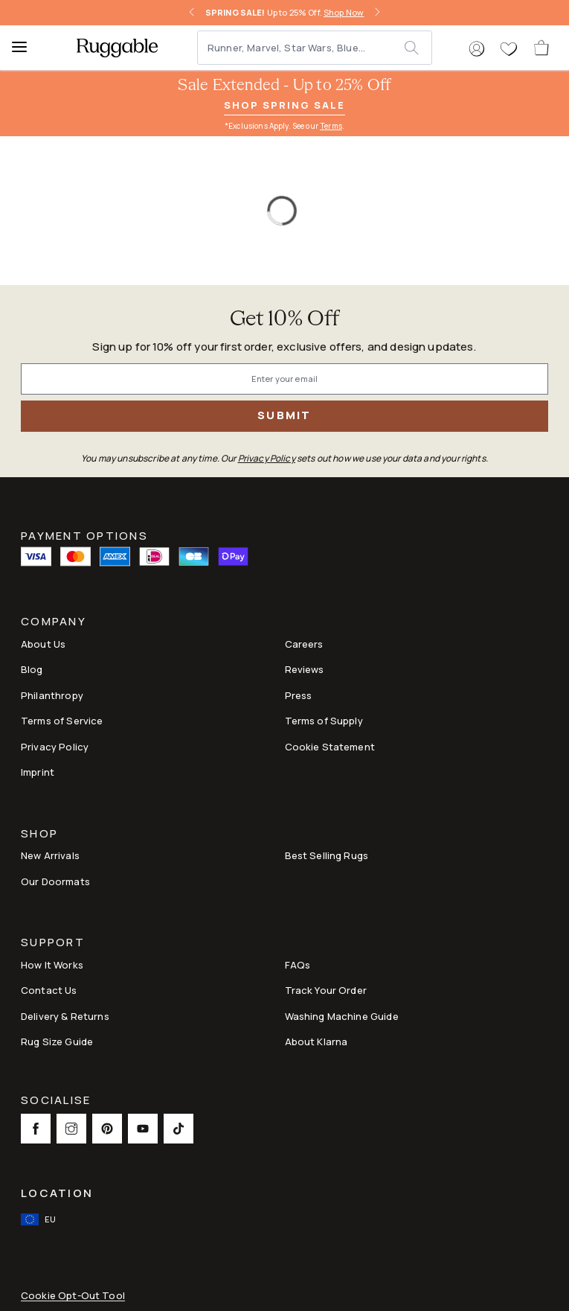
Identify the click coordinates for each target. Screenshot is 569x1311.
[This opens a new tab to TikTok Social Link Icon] (178, 1128)
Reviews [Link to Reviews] (304, 669)
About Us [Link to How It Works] (43, 644)
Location (57, 1193)
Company (53, 622)
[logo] (117, 47)
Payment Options (84, 534)
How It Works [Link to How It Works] (52, 965)
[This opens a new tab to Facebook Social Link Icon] (36, 1128)
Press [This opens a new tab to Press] (298, 695)
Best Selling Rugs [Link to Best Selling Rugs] (327, 855)
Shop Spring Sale (284, 105)
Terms (331, 126)
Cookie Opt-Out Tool (73, 1295)
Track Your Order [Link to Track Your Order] (326, 990)
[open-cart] (542, 47)
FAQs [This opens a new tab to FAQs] (298, 965)
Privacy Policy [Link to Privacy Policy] (55, 746)
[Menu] (26, 47)
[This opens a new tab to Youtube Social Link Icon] (143, 1128)
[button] (477, 49)
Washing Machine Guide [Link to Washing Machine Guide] (342, 1016)
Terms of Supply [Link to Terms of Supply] (324, 720)
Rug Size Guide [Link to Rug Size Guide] (57, 1041)
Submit (284, 415)
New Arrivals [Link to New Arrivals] (50, 855)
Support (53, 943)
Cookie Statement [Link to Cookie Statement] (330, 746)
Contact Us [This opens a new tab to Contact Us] (49, 990)
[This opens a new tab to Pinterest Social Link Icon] (107, 1128)
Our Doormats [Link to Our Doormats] (55, 881)
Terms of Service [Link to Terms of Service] (62, 720)
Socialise (56, 1101)
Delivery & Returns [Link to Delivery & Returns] (65, 1016)
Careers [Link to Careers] (304, 644)
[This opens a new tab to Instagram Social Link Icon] (71, 1128)
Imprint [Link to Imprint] (37, 772)
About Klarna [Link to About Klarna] (316, 1041)
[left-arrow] (191, 12)
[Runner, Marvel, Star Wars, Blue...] (302, 47)
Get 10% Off (285, 319)
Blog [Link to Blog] (32, 669)
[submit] (418, 47)
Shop (39, 835)
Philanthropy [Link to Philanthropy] (52, 695)
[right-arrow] (377, 12)
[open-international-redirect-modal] (40, 1219)
